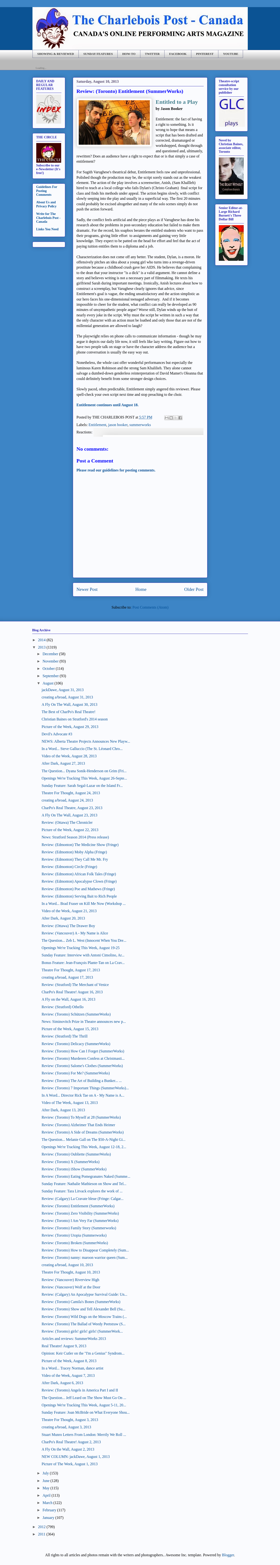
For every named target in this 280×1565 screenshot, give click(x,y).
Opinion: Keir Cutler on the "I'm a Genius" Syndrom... (82, 1353)
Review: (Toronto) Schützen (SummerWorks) (75, 1014)
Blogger (228, 1555)
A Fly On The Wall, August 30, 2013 (69, 704)
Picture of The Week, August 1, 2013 (69, 1464)
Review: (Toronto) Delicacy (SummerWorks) (75, 1044)
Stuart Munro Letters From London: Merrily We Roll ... (83, 1435)
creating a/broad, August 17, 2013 (67, 977)
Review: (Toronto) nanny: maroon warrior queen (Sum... (84, 1257)
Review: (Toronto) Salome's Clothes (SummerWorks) (82, 1066)
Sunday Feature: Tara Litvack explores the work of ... (81, 1191)
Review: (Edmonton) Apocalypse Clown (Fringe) (78, 881)
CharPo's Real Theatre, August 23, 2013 (71, 808)
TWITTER (152, 54)
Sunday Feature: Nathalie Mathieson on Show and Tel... (83, 1184)
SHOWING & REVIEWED (55, 54)
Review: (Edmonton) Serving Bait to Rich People (79, 896)
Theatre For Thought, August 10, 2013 (70, 1272)
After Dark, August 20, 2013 (63, 918)
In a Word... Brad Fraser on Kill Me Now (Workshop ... (83, 904)
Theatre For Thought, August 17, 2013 (70, 970)
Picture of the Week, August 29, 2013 (69, 727)
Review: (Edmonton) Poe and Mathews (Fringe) (78, 889)
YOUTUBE (230, 54)
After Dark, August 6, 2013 (62, 1383)
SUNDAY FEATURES (98, 54)
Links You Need (47, 229)
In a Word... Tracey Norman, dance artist (72, 1368)
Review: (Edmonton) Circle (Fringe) (69, 867)
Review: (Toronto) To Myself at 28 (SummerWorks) (81, 1117)
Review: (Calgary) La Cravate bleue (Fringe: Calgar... (82, 1199)
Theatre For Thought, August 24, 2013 (70, 793)
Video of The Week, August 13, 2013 (69, 1103)
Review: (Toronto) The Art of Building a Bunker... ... (81, 1081)
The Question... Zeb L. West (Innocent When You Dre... (83, 940)
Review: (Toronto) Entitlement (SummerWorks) (77, 1206)
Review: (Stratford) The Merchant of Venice (75, 985)
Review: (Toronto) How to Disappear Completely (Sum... (85, 1250)
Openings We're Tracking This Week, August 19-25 (80, 948)
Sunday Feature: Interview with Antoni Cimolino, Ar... (82, 955)
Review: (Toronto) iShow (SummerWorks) (73, 1169)
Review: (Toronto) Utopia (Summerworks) (73, 1235)
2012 (42, 1527)
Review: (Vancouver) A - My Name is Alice (74, 933)
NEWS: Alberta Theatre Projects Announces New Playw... (85, 741)
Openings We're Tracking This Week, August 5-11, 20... (83, 1405)
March (47, 1503)
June (45, 1481)
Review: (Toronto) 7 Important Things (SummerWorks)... (85, 1088)
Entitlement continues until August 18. (108, 405)
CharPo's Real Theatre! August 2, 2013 (71, 1442)
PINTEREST (205, 54)
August (47, 683)
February (49, 1510)
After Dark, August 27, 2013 (63, 763)
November (50, 661)
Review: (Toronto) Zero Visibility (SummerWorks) (80, 1213)
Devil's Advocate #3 (56, 734)
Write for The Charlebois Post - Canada (48, 218)
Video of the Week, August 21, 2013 (68, 911)
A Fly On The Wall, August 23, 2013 (69, 815)
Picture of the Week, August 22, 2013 (69, 830)
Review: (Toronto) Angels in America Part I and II (79, 1390)
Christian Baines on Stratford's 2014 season (74, 719)
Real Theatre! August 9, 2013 (63, 1346)
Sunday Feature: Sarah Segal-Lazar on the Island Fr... (82, 786)
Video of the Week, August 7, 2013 (68, 1375)
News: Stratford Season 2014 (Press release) (75, 837)
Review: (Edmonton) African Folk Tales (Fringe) (78, 874)
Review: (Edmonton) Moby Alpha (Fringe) (74, 852)
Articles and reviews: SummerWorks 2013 (73, 1339)
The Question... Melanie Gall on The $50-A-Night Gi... (83, 1140)
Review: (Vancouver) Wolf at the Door (70, 1287)
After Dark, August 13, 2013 (63, 1110)
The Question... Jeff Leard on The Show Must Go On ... (83, 1398)
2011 (41, 1534)
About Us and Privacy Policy (46, 204)
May (45, 1488)
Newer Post (87, 589)
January (48, 1518)
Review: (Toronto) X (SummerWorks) (70, 1162)
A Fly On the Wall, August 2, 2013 (67, 1449)
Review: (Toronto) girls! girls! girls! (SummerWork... (82, 1331)
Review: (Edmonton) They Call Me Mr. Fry (74, 859)
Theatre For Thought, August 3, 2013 (69, 1420)
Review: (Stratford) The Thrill (64, 1036)
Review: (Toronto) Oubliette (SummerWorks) (76, 1154)
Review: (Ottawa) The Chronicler (66, 822)
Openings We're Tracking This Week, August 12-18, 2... (83, 1147)
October (48, 669)
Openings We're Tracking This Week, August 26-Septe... (84, 778)
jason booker (118, 425)
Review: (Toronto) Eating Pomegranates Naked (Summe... (85, 1176)
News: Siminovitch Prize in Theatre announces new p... (83, 1022)
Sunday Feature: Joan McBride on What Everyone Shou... (85, 1412)
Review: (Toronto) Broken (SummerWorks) (74, 1243)
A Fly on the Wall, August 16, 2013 (68, 999)
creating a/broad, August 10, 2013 (67, 1265)
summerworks (140, 425)
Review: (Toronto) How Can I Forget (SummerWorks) (82, 1051)
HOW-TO (129, 54)
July (45, 1473)
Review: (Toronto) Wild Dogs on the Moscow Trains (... (84, 1317)
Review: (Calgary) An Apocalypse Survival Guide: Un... (84, 1294)
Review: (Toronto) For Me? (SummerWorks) (75, 1073)
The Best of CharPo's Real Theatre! (68, 712)
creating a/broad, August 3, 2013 (66, 1427)
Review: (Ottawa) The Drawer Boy (68, 926)
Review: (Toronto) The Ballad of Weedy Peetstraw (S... (83, 1324)
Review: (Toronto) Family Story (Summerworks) (78, 1228)
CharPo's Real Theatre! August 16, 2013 (72, 992)
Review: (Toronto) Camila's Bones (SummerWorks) (80, 1302)
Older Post (194, 589)
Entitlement (97, 425)
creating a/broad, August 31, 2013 (67, 697)
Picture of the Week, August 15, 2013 (69, 1029)
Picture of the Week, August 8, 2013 (68, 1361)
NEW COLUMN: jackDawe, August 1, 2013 (75, 1457)
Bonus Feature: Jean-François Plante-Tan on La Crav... (82, 963)
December (50, 654)
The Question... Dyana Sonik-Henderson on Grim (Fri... (83, 771)
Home (141, 589)
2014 (42, 640)
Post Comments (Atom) (150, 607)
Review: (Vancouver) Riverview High (70, 1280)
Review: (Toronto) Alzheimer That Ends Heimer (78, 1125)
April (46, 1495)
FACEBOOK (177, 54)
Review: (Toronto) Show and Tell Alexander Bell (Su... (83, 1309)
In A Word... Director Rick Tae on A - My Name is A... (82, 1095)
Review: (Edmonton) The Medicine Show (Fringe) (80, 845)
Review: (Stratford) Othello (62, 1007)
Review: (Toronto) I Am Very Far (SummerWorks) (79, 1221)
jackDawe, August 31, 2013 (62, 690)
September (50, 676)
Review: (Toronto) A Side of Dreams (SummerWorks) (82, 1132)
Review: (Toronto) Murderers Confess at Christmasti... (82, 1058)
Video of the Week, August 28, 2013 (68, 756)
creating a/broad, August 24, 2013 (67, 800)
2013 (42, 647)
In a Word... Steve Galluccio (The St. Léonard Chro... (82, 749)
